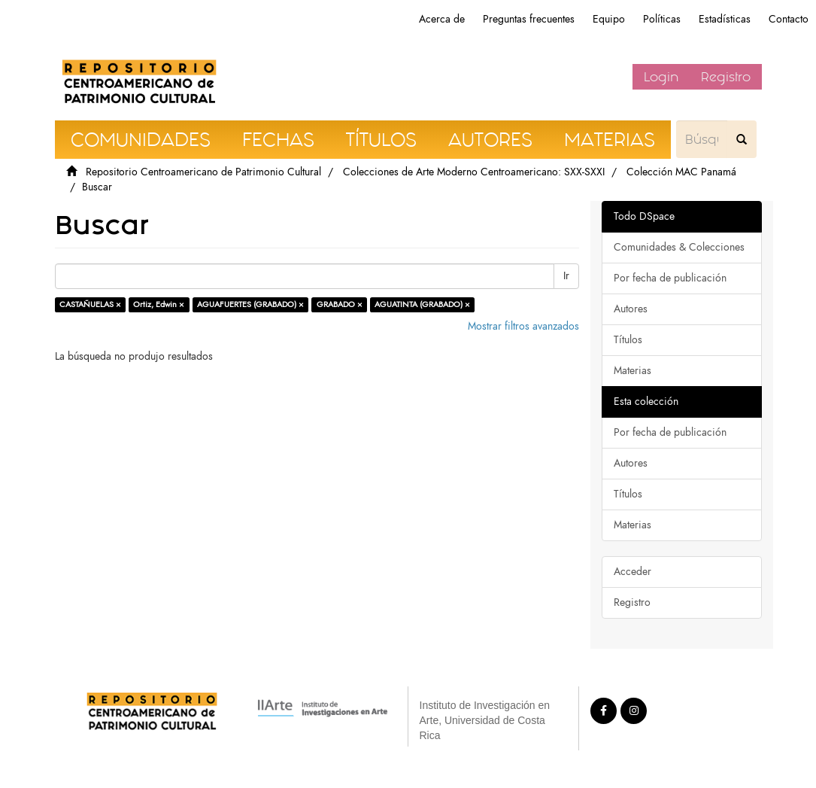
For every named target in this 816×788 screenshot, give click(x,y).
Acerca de (442, 19)
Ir (566, 276)
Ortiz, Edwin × (158, 304)
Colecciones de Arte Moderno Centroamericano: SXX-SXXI (474, 172)
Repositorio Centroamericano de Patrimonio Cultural (203, 172)
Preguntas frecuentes (529, 19)
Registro (726, 76)
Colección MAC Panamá (681, 172)
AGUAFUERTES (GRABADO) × (250, 304)
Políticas (662, 19)
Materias (632, 371)
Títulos (628, 340)
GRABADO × (339, 304)
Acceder (632, 571)
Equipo (609, 19)
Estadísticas (725, 19)
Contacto (788, 19)
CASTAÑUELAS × (90, 304)
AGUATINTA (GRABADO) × (422, 304)
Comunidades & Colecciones (679, 247)
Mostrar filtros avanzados (523, 326)
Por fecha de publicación (670, 278)
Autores (631, 309)
